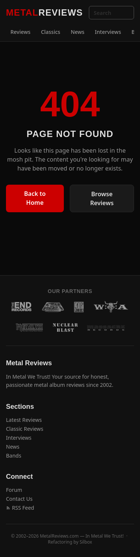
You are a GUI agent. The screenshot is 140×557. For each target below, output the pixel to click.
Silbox (86, 542)
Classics (50, 31)
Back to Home (35, 198)
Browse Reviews (102, 198)
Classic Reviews (24, 428)
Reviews (20, 31)
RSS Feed (20, 507)
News (77, 31)
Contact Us (19, 498)
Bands (13, 455)
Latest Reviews (24, 419)
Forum (14, 489)
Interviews (108, 31)
